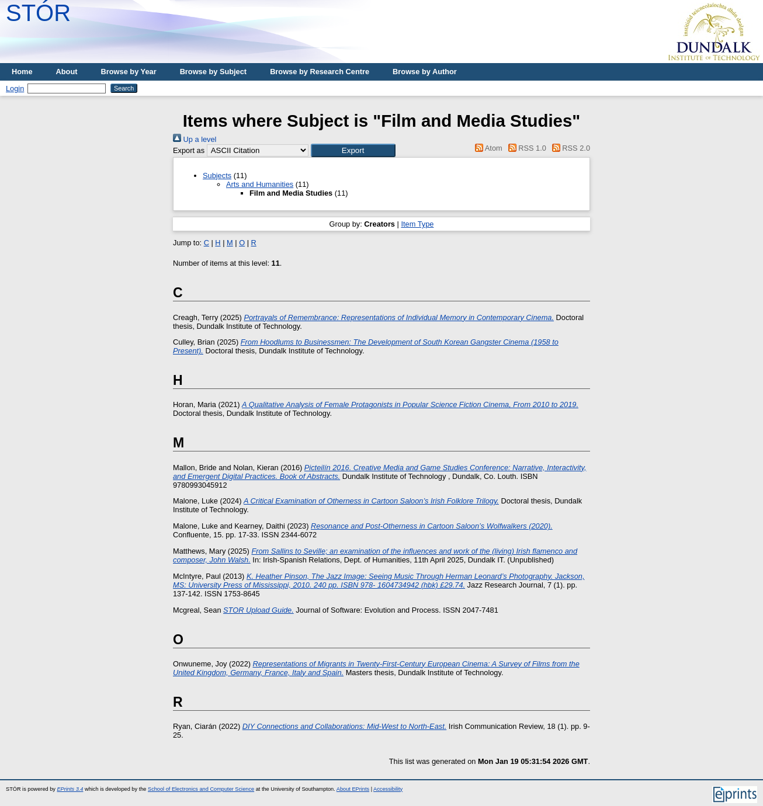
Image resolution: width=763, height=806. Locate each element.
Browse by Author (425, 71)
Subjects (217, 175)
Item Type (417, 224)
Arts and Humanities (259, 184)
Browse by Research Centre (319, 71)
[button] (353, 150)
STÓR (38, 13)
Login (15, 88)
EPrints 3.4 (70, 789)
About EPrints (353, 789)
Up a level (194, 139)
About (67, 71)
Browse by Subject (213, 71)
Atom (486, 148)
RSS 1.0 (525, 148)
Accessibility (388, 789)
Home (22, 71)
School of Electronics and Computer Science (201, 789)
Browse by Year (129, 71)
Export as (188, 150)
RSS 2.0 (569, 148)
